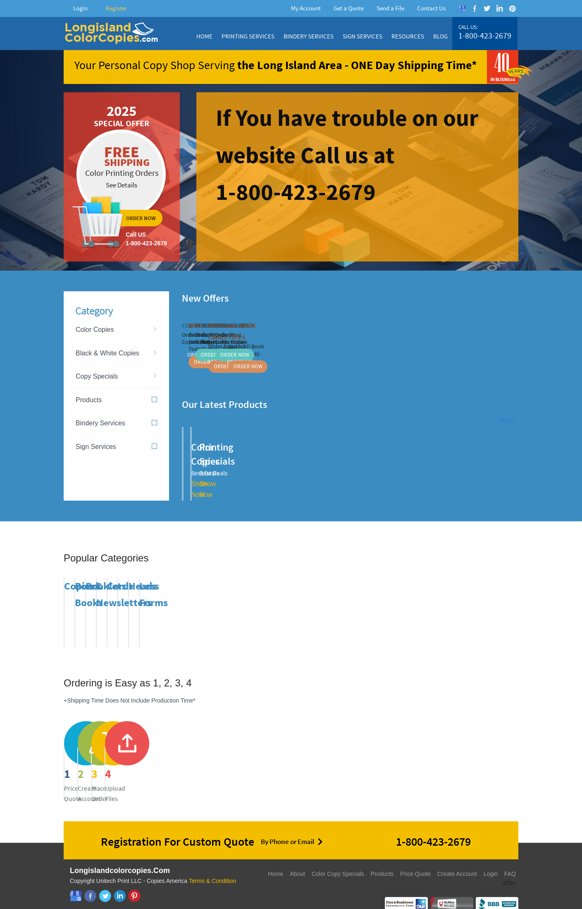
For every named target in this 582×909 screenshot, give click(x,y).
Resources (407, 36)
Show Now (280, 469)
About (297, 860)
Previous (503, 297)
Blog (440, 36)
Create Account (457, 860)
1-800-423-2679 (484, 35)
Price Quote (415, 860)
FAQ (510, 860)
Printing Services (248, 36)
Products (116, 399)
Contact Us (431, 8)
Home (204, 36)
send (349, 753)
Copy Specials (97, 376)
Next (513, 297)
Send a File (390, 8)
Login (80, 8)
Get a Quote (349, 8)
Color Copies (95, 329)
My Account (306, 8)
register (232, 753)
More (506, 420)
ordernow (122, 176)
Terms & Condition (212, 867)
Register (116, 8)
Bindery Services (309, 36)
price (115, 753)
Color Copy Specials (338, 860)
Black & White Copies (107, 353)
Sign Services (362, 36)
